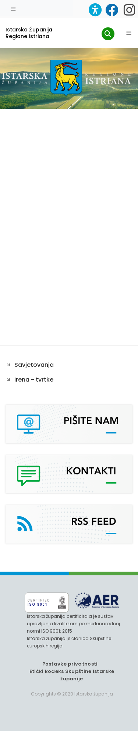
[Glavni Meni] (129, 33)
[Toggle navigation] (13, 8)
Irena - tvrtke (33, 379)
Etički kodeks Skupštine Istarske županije (71, 675)
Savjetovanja (34, 365)
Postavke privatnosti (70, 663)
